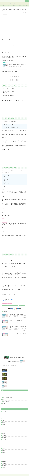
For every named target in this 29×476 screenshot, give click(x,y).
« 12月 (1, 464)
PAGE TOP (14, 468)
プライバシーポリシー (14, 473)
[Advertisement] (14, 323)
